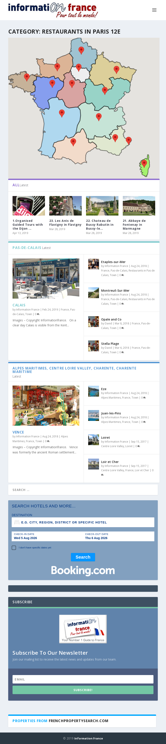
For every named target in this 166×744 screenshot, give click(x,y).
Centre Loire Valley (112, 446)
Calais (19, 305)
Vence (18, 432)
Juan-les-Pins (111, 413)
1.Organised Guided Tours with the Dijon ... (28, 224)
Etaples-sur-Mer (113, 262)
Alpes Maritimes (111, 397)
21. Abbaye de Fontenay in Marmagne (134, 224)
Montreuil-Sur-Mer (115, 290)
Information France (28, 309)
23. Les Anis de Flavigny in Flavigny (65, 222)
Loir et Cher (110, 461)
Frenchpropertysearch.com (79, 720)
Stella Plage (110, 343)
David (108, 323)
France (65, 309)
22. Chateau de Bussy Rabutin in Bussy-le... (99, 224)
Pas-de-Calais (119, 270)
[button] (116, 70)
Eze (103, 389)
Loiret (105, 437)
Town (28, 314)
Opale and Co (111, 319)
